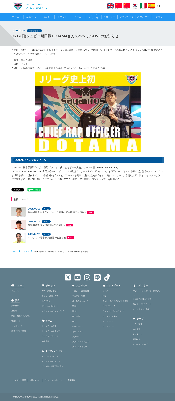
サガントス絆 (108, 326)
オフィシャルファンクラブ (53, 311)
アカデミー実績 (78, 296)
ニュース (25, 251)
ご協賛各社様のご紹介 (142, 299)
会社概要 (136, 329)
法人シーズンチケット (142, 304)
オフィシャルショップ (51, 361)
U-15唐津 (76, 316)
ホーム (14, 251)
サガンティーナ (109, 306)
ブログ (105, 291)
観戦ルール (16, 321)
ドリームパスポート (50, 306)
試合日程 (15, 305)
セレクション (77, 326)
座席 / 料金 (46, 301)
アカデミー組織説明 (80, 291)
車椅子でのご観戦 (18, 331)
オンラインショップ (50, 356)
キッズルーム (16, 326)
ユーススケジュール (80, 301)
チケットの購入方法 (50, 296)
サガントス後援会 (110, 316)
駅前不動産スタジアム (20, 316)
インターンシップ (140, 344)
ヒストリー (137, 334)
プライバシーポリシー (53, 380)
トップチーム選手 (49, 326)
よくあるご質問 (19, 380)
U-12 (74, 321)
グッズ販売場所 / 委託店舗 (52, 366)
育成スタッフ (77, 331)
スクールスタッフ (79, 347)
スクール (76, 337)
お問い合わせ (34, 380)
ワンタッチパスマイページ (114, 311)
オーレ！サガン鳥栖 (141, 309)
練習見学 (45, 341)
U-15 (74, 311)
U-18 (74, 306)
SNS (104, 296)
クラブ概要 (137, 324)
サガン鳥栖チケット (50, 291)
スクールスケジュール (81, 342)
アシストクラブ (109, 321)
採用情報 (136, 339)
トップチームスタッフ (51, 331)
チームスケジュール (50, 336)
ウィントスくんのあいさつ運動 (115, 301)
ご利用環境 (70, 380)
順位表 (14, 310)
